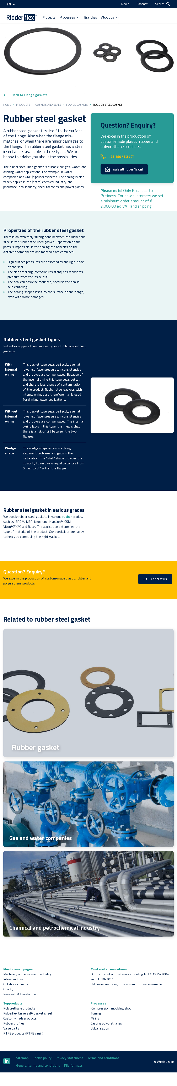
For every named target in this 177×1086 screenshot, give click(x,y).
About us (112, 16)
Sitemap (22, 1050)
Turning (96, 1006)
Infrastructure (13, 972)
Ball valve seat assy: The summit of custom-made (126, 977)
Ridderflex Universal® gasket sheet (27, 1006)
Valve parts (11, 1021)
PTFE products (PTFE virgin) (23, 1026)
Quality (8, 982)
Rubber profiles (14, 1016)
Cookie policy (42, 1050)
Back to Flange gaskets (25, 87)
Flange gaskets (77, 97)
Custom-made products (20, 1011)
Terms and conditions (103, 1050)
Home (7, 97)
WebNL (162, 1054)
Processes (72, 16)
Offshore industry (16, 977)
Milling (95, 1011)
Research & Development (21, 987)
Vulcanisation (100, 1021)
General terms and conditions (38, 1058)
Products (51, 16)
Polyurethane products (19, 1001)
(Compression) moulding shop (111, 1001)
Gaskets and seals (48, 97)
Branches (92, 16)
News (125, 3)
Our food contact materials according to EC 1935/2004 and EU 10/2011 (130, 970)
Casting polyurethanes (106, 1016)
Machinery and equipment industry (27, 967)
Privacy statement (69, 1050)
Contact (142, 3)
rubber (67, 509)
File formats (73, 1058)
